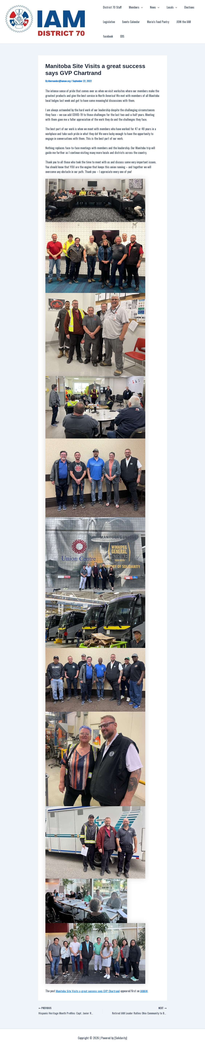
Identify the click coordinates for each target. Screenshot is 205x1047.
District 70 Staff (112, 7)
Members (134, 7)
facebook (108, 36)
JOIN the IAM (179, 22)
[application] (139, 7)
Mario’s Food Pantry (155, 22)
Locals (167, 7)
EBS (121, 36)
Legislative (109, 22)
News (152, 7)
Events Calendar (129, 22)
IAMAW (144, 991)
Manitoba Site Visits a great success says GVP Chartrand (88, 991)
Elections (183, 7)
